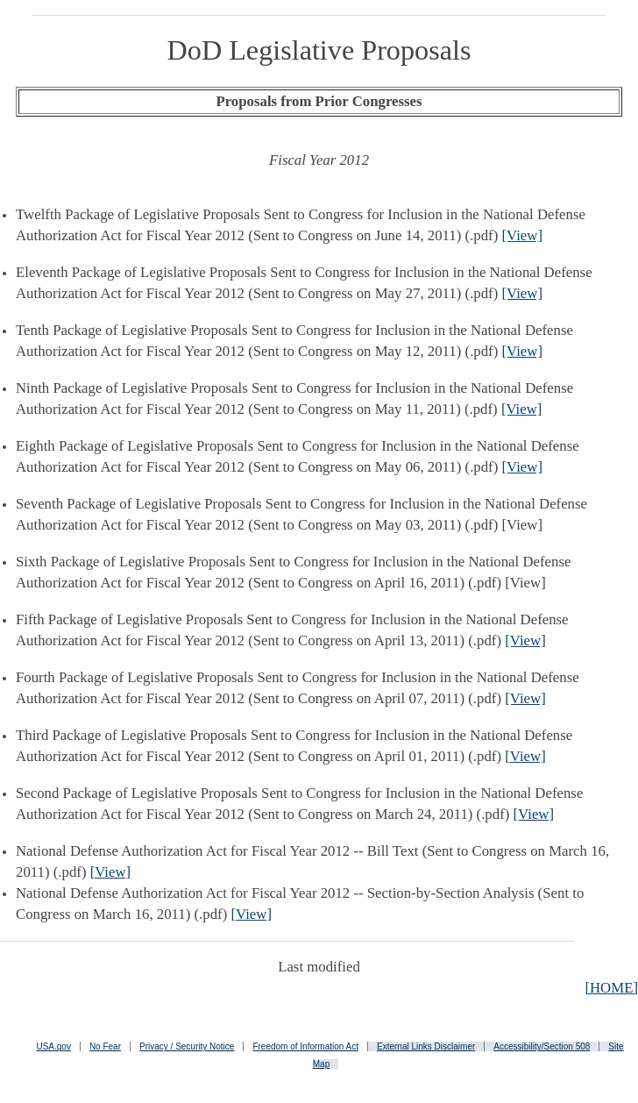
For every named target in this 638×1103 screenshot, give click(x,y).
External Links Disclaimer (426, 1046)
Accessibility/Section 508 (541, 1046)
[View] (521, 235)
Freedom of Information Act (305, 1046)
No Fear (105, 1046)
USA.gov (53, 1046)
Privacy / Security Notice (186, 1046)
